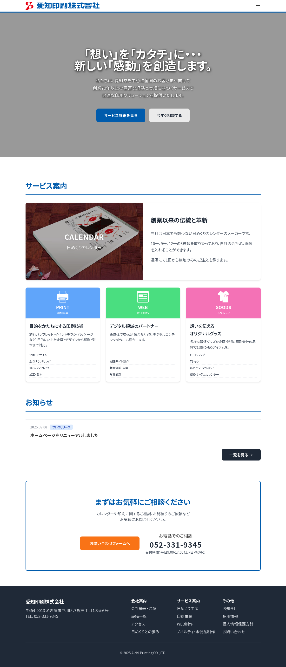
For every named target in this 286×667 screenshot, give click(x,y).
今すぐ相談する (169, 115)
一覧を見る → (241, 455)
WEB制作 (185, 624)
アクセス (138, 624)
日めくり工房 (187, 608)
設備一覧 (138, 616)
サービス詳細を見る (121, 115)
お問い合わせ (234, 631)
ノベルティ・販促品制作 (196, 631)
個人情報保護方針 (238, 624)
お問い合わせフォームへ (110, 543)
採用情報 (230, 616)
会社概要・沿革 (143, 608)
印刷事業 (184, 616)
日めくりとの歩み (145, 631)
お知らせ (230, 608)
